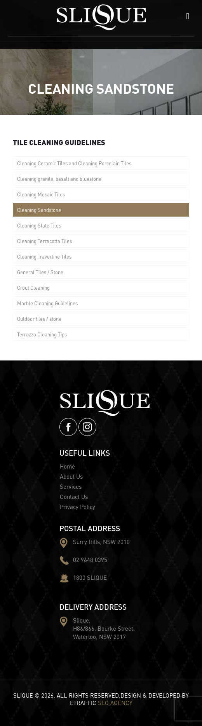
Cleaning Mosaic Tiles (41, 194)
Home (67, 466)
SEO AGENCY (115, 703)
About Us (71, 476)
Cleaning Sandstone (39, 209)
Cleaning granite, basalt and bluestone (59, 178)
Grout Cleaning (33, 287)
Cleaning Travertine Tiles (44, 256)
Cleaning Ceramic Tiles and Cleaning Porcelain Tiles (74, 163)
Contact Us (74, 496)
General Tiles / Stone (40, 272)
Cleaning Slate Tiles (39, 225)
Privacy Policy (77, 507)
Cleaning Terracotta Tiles (44, 241)
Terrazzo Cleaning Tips (42, 334)
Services (71, 486)
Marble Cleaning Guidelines (47, 303)
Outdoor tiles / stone (39, 318)
